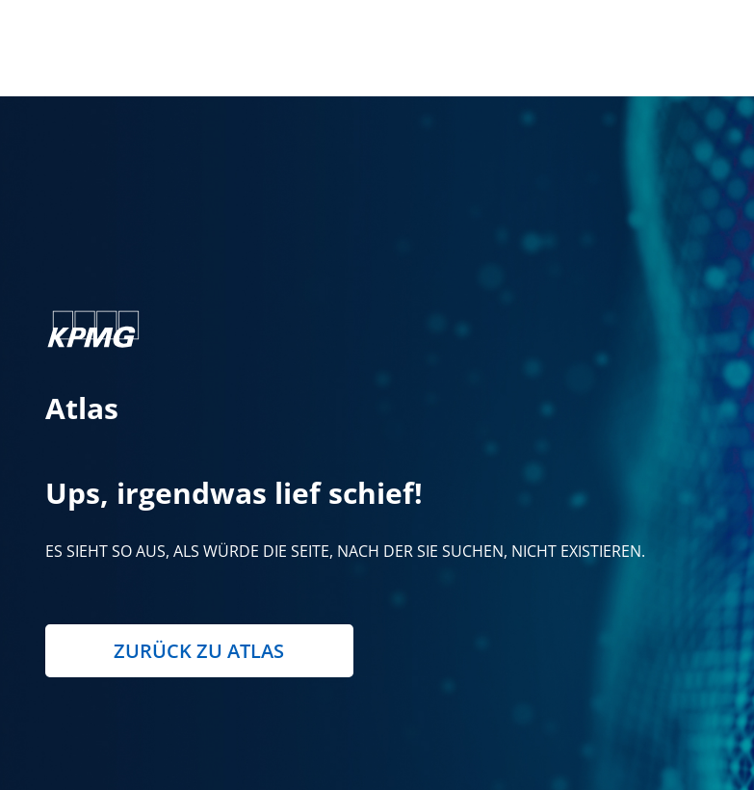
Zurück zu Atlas (199, 651)
